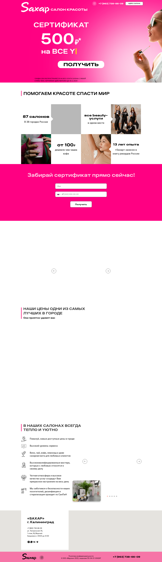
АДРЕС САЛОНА (134, 3)
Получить (81, 204)
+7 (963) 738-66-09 (110, 3)
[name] (81, 186)
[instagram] (28, 542)
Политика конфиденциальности (81, 556)
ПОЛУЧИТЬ (81, 64)
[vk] (34, 542)
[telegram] (37, 542)
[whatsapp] (31, 542)
